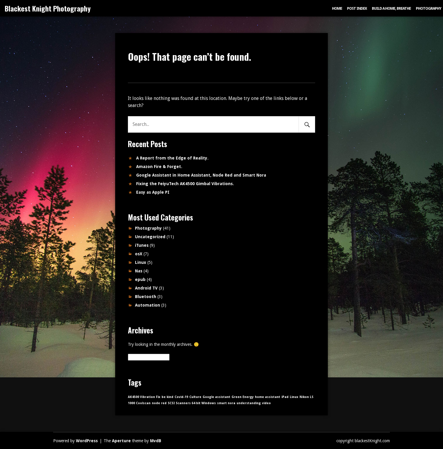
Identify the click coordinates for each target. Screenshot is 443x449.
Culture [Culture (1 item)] (195, 397)
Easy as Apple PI (153, 192)
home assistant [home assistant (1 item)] (267, 397)
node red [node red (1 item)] (159, 403)
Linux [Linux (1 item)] (294, 397)
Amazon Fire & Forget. (159, 166)
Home (337, 8)
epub (140, 279)
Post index (357, 8)
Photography (428, 8)
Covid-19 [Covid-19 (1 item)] (181, 397)
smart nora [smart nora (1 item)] (226, 403)
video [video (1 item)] (266, 403)
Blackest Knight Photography (48, 8)
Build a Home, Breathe (391, 8)
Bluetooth (145, 296)
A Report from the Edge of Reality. (172, 158)
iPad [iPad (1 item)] (285, 397)
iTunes (142, 245)
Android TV (146, 288)
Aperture (121, 440)
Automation (147, 305)
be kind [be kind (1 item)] (167, 397)
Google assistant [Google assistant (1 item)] (216, 397)
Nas (138, 271)
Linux (140, 262)
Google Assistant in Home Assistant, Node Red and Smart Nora (201, 175)
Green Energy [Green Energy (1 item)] (243, 397)
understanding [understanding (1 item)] (249, 403)
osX (138, 253)
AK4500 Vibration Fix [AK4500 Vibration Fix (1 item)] (144, 397)
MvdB (155, 440)
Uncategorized (150, 236)
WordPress (87, 440)
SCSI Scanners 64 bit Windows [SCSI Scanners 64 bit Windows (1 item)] (192, 403)
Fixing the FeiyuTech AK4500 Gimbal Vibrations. (185, 183)
